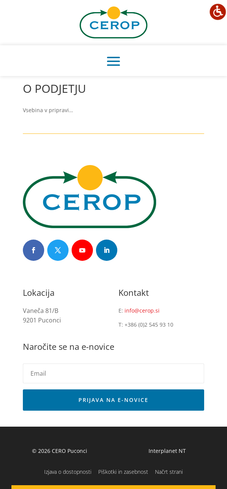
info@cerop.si (142, 310)
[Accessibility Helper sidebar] (218, 12)
